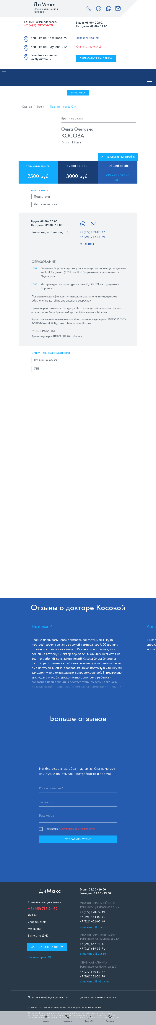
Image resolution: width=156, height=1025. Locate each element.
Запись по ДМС (38, 935)
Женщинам (35, 928)
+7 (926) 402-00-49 (92, 921)
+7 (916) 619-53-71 (92, 948)
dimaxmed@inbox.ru (94, 981)
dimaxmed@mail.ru (93, 927)
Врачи (41, 106)
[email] (78, 802)
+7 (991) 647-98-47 (92, 944)
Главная (27, 106)
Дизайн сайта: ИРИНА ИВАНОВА (98, 997)
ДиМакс (45, 4)
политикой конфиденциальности (77, 829)
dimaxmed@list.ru (93, 953)
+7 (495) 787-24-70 (38, 25)
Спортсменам (37, 922)
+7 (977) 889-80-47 (92, 232)
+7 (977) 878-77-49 (92, 912)
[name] (78, 788)
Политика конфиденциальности (48, 997)
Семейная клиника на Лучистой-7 (43, 57)
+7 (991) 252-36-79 (92, 237)
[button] (87, 38)
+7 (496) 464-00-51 (92, 917)
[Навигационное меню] (4, 73)
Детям (32, 915)
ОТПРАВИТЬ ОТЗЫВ (78, 839)
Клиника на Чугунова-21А (48, 47)
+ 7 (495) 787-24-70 (42, 908)
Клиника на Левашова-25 (48, 38)
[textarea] (78, 816)
